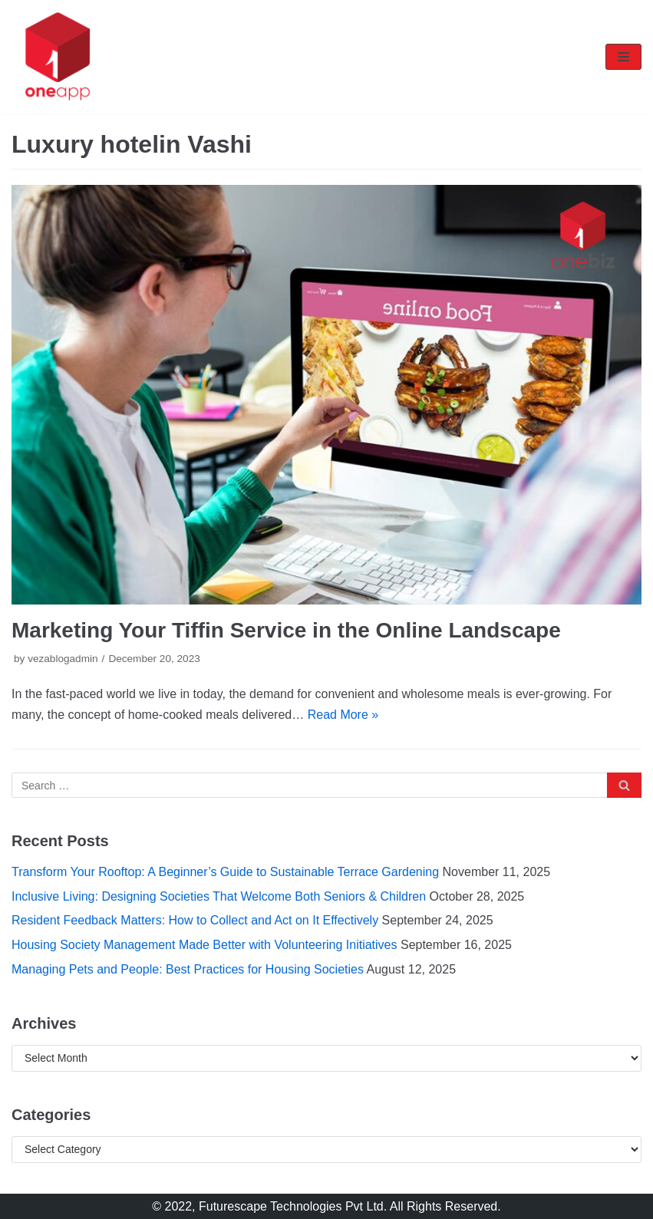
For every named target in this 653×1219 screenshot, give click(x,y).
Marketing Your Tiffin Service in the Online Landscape (286, 630)
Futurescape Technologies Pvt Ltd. (293, 1206)
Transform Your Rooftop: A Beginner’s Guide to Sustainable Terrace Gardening (225, 871)
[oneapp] (58, 57)
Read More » (343, 714)
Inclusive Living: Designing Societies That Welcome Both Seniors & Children (219, 896)
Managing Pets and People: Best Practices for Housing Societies (188, 969)
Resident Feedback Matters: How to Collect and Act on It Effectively (195, 920)
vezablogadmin (62, 658)
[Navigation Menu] (623, 57)
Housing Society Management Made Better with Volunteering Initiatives (204, 944)
